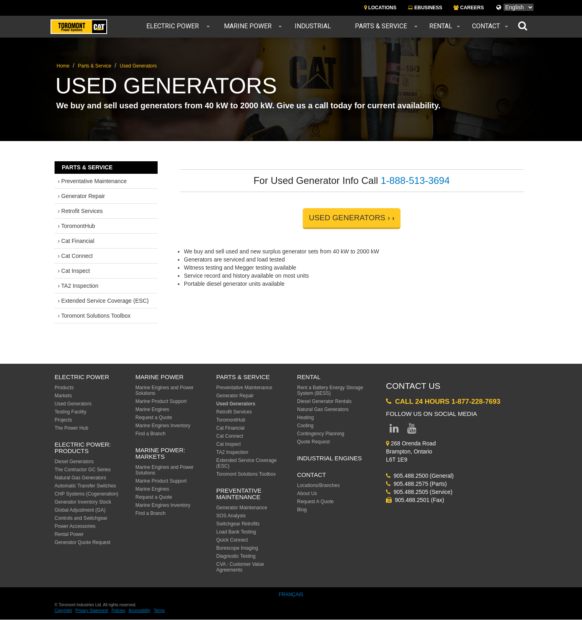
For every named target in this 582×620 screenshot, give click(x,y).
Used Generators (138, 66)
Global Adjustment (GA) (80, 510)
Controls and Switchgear (81, 518)
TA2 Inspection (232, 452)
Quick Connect (232, 540)
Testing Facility (70, 412)
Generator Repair (235, 396)
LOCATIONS (380, 8)
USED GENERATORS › (349, 217)
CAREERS (468, 8)
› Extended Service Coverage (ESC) (103, 300)
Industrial (313, 26)
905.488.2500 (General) (419, 475)
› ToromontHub (76, 226)
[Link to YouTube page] (412, 430)
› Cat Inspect (74, 271)
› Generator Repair (81, 196)
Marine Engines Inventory (162, 425)
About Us (307, 493)
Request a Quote (153, 417)
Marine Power (248, 26)
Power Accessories (75, 526)
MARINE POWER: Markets (160, 453)
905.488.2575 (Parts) (416, 484)
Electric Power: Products (83, 448)
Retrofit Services (234, 412)
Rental (440, 26)
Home (63, 66)
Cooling (305, 425)
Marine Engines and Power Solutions (164, 390)
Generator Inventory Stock (83, 502)
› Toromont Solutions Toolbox (94, 315)
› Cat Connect (75, 256)
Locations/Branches (318, 485)
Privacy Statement (91, 610)
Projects (63, 420)
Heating (305, 417)
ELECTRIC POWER (82, 376)
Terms (159, 610)
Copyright (63, 610)
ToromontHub (230, 420)
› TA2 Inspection (78, 286)
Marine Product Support (161, 401)
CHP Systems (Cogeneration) (86, 494)
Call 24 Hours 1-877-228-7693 (443, 401)
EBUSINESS (425, 8)
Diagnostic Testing (235, 556)
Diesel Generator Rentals (324, 401)
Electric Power (172, 26)
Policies (118, 610)
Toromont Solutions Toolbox (246, 474)
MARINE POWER (159, 376)
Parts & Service (381, 26)
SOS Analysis (231, 516)
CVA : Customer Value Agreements (240, 567)
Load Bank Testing (236, 532)
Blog (302, 509)
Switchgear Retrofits (237, 524)
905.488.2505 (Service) (419, 492)
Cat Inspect (228, 444)
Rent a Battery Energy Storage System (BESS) (330, 390)
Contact (486, 26)
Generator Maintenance (241, 507)
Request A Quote (315, 501)
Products (64, 387)
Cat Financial (230, 428)
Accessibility (139, 610)
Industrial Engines (329, 458)
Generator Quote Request (82, 542)
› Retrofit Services (80, 211)
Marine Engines (152, 409)
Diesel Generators (74, 461)
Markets (63, 396)
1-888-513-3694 (415, 180)
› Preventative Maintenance (92, 181)
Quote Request (313, 442)
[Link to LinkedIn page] (394, 430)
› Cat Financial (76, 241)
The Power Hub (71, 428)
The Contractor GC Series (83, 469)
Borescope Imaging (237, 548)
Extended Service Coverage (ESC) (246, 463)
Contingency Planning (320, 434)
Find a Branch (150, 434)
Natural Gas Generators (80, 478)
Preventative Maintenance (244, 387)
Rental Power (69, 534)
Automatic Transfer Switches (85, 486)
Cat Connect (229, 436)
